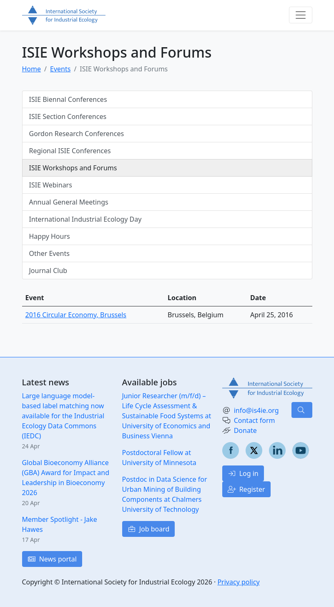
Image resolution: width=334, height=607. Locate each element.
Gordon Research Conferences (76, 133)
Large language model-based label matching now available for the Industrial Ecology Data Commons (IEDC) (63, 415)
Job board (149, 529)
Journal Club (48, 270)
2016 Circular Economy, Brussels (76, 314)
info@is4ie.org (256, 410)
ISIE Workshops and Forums (73, 167)
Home (31, 68)
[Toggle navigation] (300, 15)
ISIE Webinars (50, 185)
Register (246, 489)
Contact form (254, 420)
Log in (243, 473)
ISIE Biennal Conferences (68, 99)
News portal (52, 559)
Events (60, 68)
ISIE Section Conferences (68, 116)
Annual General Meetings (68, 202)
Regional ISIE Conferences (70, 150)
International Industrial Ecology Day (85, 219)
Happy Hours (49, 236)
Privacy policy (238, 582)
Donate (245, 430)
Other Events (49, 253)
